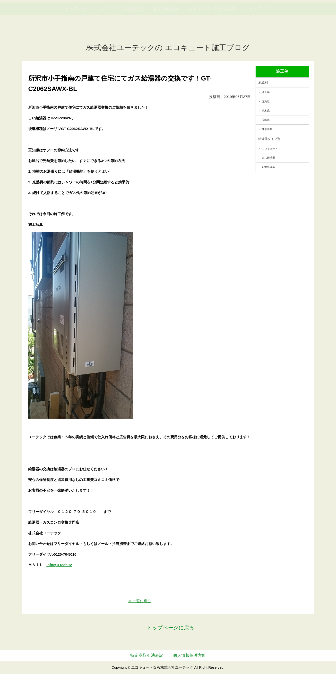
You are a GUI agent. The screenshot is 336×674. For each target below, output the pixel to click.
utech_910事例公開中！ (100, 15)
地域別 (263, 82)
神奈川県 (267, 129)
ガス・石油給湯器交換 (123, 31)
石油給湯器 (268, 166)
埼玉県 (266, 92)
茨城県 (266, 119)
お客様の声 (199, 31)
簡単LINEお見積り (278, 12)
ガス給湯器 (268, 157)
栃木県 (266, 110)
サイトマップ (257, 31)
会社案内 (227, 31)
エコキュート (270, 148)
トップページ (78, 31)
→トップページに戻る (168, 627)
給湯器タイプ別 (269, 139)
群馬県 (266, 101)
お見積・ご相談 (314, 12)
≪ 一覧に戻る (139, 601)
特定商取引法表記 (146, 655)
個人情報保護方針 (189, 655)
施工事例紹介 (167, 31)
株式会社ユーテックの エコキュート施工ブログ (168, 47)
